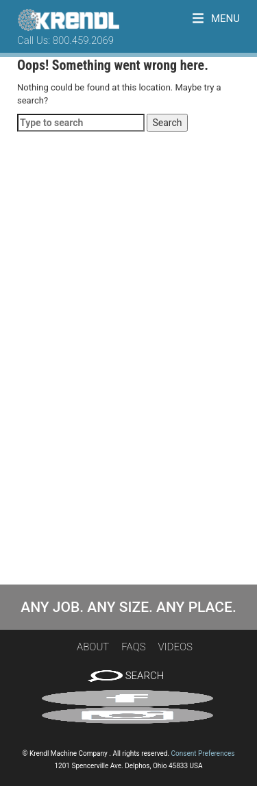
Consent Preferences (203, 753)
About (93, 647)
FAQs (133, 647)
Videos (175, 647)
